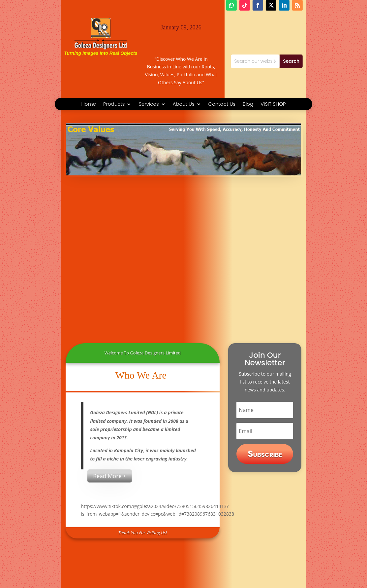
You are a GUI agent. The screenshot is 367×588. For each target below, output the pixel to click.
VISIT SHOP (273, 104)
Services (148, 104)
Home (88, 104)
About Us (184, 104)
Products (114, 104)
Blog (248, 104)
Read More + (109, 476)
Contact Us (221, 104)
